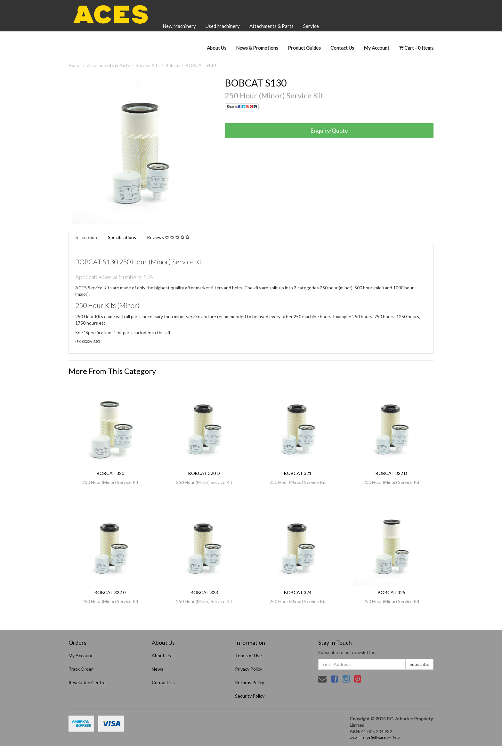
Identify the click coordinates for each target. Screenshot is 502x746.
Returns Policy (249, 682)
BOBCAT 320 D (204, 473)
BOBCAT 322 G (110, 592)
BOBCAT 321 (298, 473)
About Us (216, 48)
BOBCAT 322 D (391, 473)
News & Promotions (257, 48)
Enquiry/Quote (329, 130)
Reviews (168, 237)
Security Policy (249, 696)
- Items (416, 48)
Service (311, 26)
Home (74, 65)
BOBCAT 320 (110, 473)
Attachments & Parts (271, 26)
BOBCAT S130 (201, 65)
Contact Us (342, 48)
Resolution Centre (87, 682)
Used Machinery (223, 26)
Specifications (122, 237)
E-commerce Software (368, 737)
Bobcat (173, 65)
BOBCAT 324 (298, 592)
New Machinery (179, 26)
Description (85, 237)
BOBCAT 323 (204, 592)
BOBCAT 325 (391, 592)
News (157, 669)
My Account (81, 655)
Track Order (81, 669)
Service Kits (148, 65)
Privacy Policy (248, 669)
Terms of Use (248, 655)
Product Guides (304, 48)
